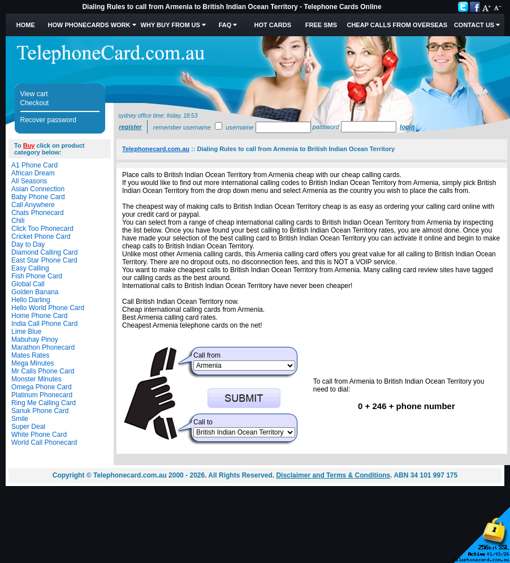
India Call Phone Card (44, 324)
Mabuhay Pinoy (34, 339)
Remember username (182, 127)
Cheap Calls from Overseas (397, 25)
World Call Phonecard (44, 442)
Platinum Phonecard (41, 395)
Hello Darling (30, 300)
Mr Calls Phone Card (42, 371)
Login (407, 126)
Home (25, 25)
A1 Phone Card (34, 165)
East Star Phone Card (44, 260)
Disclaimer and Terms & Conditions (333, 475)
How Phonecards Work (88, 25)
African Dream (33, 173)
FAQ (225, 25)
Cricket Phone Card (41, 236)
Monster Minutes (36, 379)
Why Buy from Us (170, 25)
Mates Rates (30, 355)
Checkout (34, 103)
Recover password (48, 120)
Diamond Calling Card (44, 252)
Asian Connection (37, 189)
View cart (34, 94)
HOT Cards (272, 25)
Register (130, 126)
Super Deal (28, 427)
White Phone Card (39, 435)
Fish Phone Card (36, 276)
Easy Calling (30, 268)
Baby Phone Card (38, 197)
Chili (17, 221)
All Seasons (29, 181)
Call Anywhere (33, 205)
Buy (29, 145)
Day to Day (28, 244)
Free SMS (321, 25)
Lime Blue (26, 332)
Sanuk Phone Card (39, 411)
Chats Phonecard (37, 213)
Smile (19, 419)
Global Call (28, 284)
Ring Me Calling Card (43, 403)
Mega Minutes (32, 363)
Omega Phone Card (41, 387)
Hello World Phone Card (47, 308)
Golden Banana (34, 292)
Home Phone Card (39, 316)
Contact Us (474, 25)
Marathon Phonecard (43, 347)
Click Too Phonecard (42, 229)
